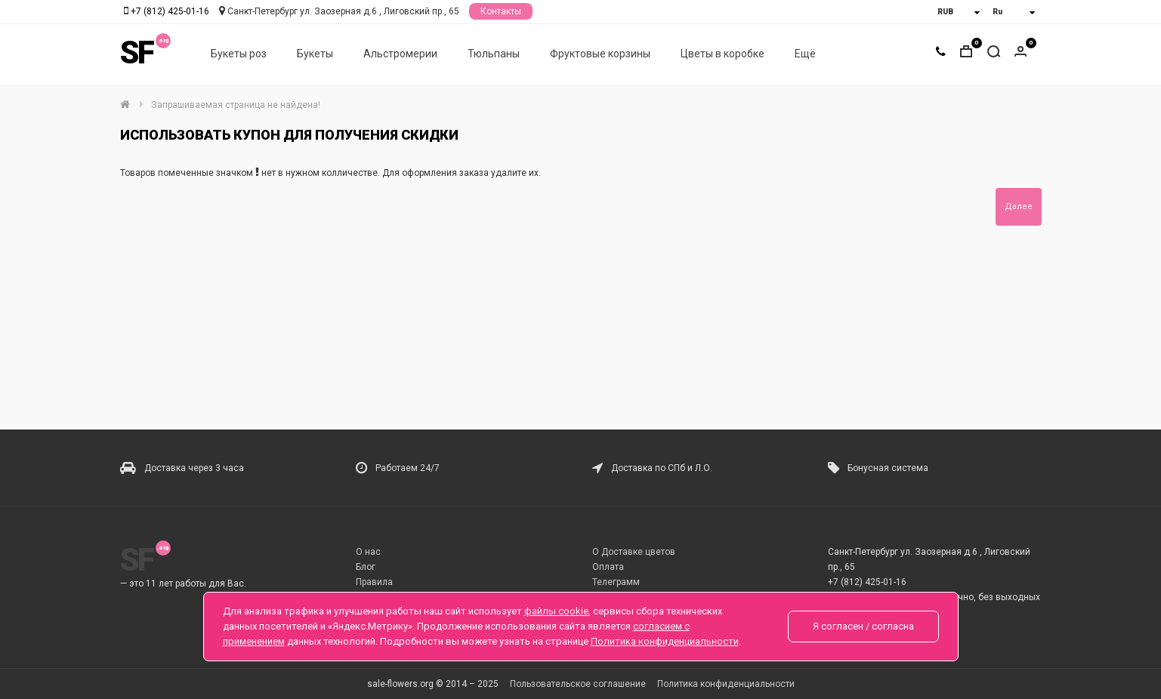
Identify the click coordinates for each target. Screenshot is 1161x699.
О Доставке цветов (633, 552)
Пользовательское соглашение (578, 684)
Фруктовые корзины (600, 54)
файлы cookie (556, 611)
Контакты (500, 11)
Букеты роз (239, 54)
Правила (374, 582)
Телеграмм (616, 582)
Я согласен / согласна (863, 626)
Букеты (315, 54)
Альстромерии (400, 54)
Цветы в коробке (722, 54)
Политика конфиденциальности (726, 684)
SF (136, 52)
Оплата (608, 567)
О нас (368, 552)
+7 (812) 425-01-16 (170, 11)
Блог (365, 567)
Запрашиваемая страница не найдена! (235, 105)
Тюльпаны (494, 54)
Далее (1019, 206)
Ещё (805, 54)
